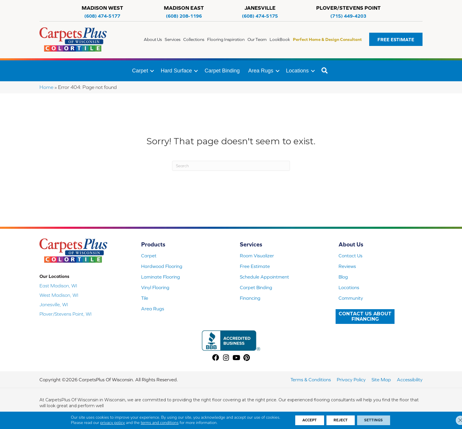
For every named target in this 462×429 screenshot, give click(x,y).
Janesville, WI (53, 304)
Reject (341, 420)
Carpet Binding (222, 71)
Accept (306, 420)
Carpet (140, 71)
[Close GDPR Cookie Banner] (452, 420)
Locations (297, 71)
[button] (396, 39)
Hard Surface (176, 71)
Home (46, 87)
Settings (378, 420)
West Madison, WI (58, 295)
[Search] (231, 166)
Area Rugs (260, 71)
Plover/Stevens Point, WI (65, 314)
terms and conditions (153, 422)
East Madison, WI (58, 285)
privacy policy (106, 422)
